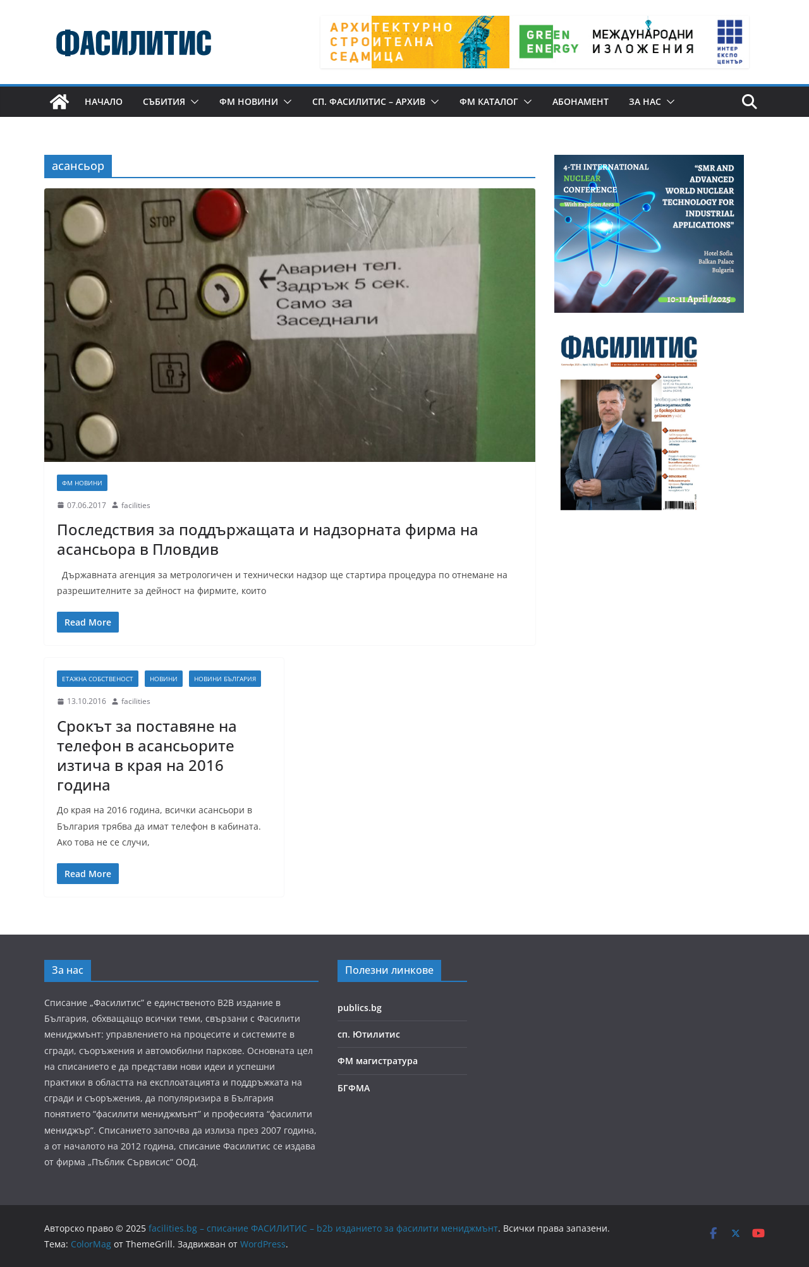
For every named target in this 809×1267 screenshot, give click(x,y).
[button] (192, 102)
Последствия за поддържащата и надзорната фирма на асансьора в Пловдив (267, 539)
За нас (645, 101)
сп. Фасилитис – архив (368, 101)
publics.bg (360, 1008)
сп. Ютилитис (369, 1034)
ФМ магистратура (378, 1061)
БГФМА (354, 1088)
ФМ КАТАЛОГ (488, 101)
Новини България (225, 678)
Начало (104, 101)
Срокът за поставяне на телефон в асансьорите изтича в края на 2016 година (147, 755)
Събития (164, 101)
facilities (135, 505)
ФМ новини (248, 101)
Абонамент (580, 101)
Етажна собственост (97, 678)
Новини (164, 678)
